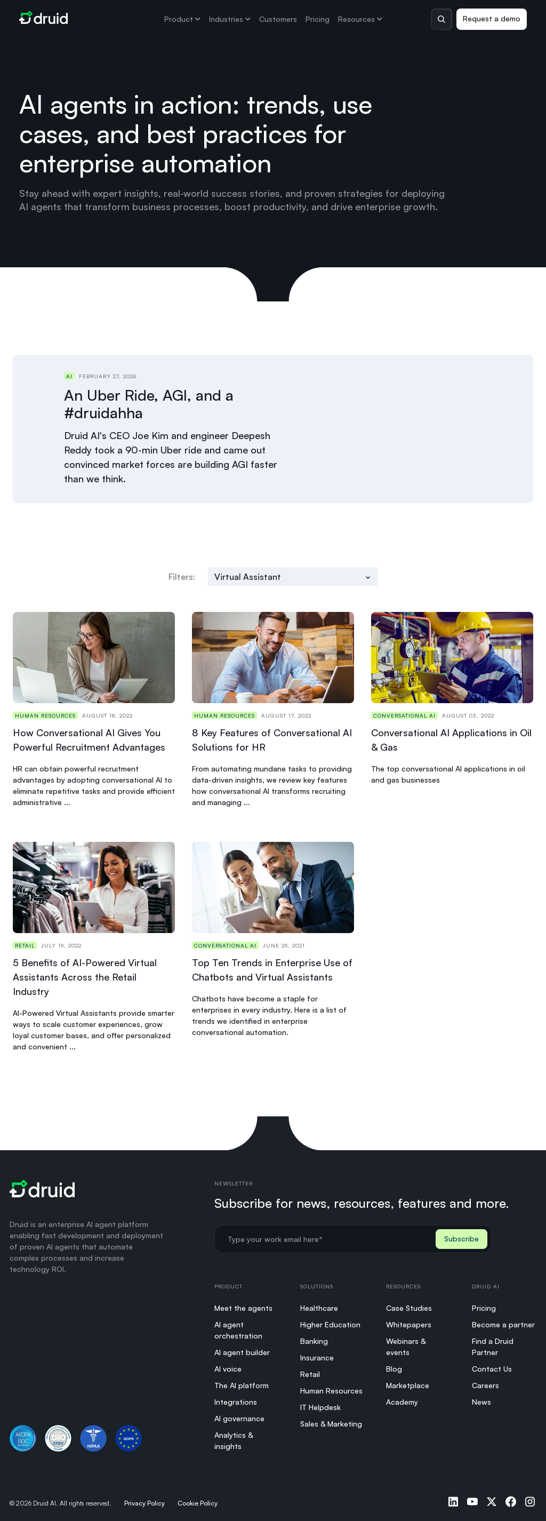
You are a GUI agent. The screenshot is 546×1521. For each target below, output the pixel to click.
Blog (394, 1364)
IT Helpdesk (320, 1403)
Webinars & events (405, 1343)
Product (182, 18)
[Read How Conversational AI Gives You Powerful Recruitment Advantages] (94, 707)
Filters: (181, 573)
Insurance (317, 1353)
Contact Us (492, 1364)
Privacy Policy (144, 1499)
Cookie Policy (198, 1499)
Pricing (318, 18)
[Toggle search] (441, 19)
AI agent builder (242, 1348)
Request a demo (491, 18)
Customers (278, 18)
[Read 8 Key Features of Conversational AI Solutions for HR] (273, 707)
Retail (310, 1370)
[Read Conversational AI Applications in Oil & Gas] (452, 707)
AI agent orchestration (238, 1326)
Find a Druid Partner (492, 1343)
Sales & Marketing (331, 1419)
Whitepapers (408, 1320)
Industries (230, 18)
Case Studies (409, 1304)
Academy (402, 1398)
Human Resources (331, 1386)
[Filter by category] (293, 573)
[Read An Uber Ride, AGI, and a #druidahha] (292, 427)
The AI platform (241, 1381)
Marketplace (407, 1381)
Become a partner (503, 1320)
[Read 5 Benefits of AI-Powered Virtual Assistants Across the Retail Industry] (94, 944)
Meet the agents (243, 1304)
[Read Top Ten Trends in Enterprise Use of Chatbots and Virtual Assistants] (273, 944)
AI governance (239, 1414)
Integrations (235, 1398)
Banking (314, 1337)
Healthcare (319, 1304)
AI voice (228, 1364)
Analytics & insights (233, 1437)
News (481, 1398)
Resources (360, 18)
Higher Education (330, 1320)
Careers (485, 1381)
